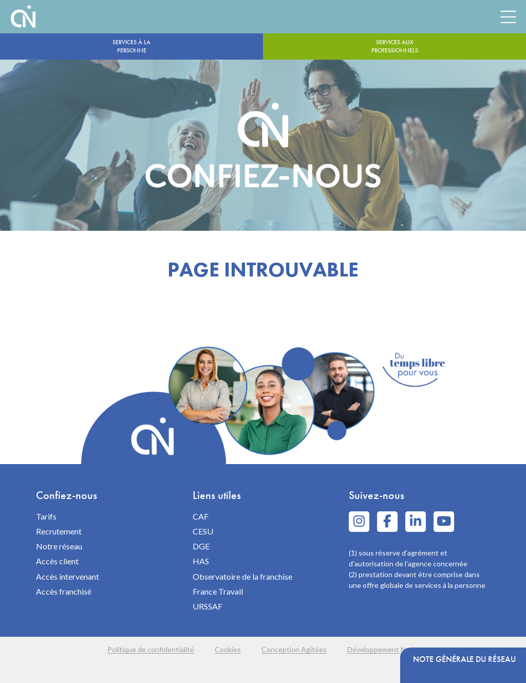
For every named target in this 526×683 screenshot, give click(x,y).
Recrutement (59, 531)
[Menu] (508, 16)
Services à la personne (131, 46)
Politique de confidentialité (150, 649)
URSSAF (207, 606)
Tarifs (46, 516)
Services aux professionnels (394, 46)
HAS (201, 561)
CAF (201, 516)
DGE (201, 546)
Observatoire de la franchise (242, 576)
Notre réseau (59, 546)
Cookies (228, 649)
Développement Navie (383, 649)
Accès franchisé (63, 591)
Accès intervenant (67, 576)
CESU (203, 531)
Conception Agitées (294, 649)
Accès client (57, 561)
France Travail (218, 591)
